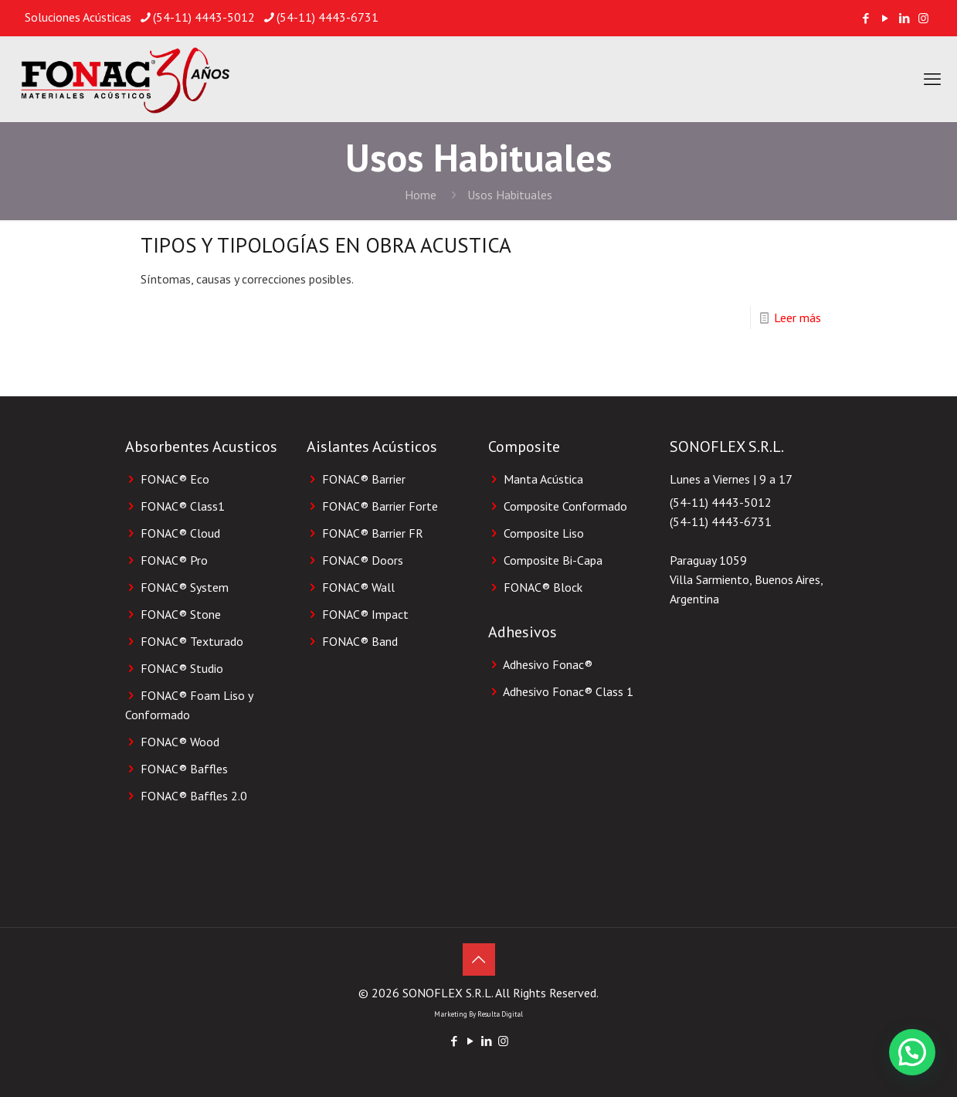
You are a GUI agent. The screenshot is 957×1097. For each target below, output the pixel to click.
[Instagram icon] (923, 18)
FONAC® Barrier (364, 479)
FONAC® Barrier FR (372, 533)
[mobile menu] (932, 79)
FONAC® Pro (174, 560)
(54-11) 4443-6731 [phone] (327, 17)
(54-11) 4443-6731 (721, 521)
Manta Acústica (543, 479)
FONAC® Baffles (184, 768)
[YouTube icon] (885, 18)
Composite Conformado (565, 506)
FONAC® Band (360, 641)
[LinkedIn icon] (904, 18)
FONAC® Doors (362, 560)
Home (420, 194)
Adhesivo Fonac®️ (547, 664)
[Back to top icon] (479, 959)
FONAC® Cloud (180, 533)
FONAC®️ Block (543, 587)
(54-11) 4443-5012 (721, 502)
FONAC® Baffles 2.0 (194, 795)
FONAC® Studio (182, 668)
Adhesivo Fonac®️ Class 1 (568, 691)
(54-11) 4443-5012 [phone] (204, 17)
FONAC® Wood (180, 741)
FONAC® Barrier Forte (380, 506)
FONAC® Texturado (192, 641)
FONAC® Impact (365, 614)
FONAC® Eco (175, 479)
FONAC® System (185, 587)
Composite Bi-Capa (553, 560)
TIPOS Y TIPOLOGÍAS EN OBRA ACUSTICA (326, 245)
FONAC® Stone (181, 614)
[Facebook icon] (865, 18)
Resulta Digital (500, 1014)
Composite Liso (544, 533)
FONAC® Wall (358, 587)
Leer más (797, 317)
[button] (912, 1052)
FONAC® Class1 (183, 506)
